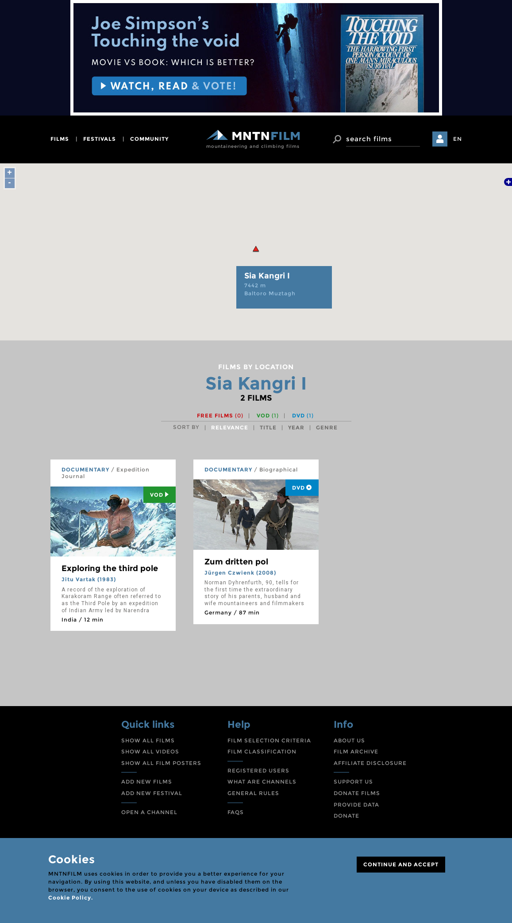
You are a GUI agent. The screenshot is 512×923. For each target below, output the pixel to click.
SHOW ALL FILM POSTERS (161, 763)
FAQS (235, 812)
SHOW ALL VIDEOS (150, 751)
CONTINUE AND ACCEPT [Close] (401, 864)
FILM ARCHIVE (356, 751)
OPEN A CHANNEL (149, 812)
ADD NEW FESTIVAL (151, 793)
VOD (268, 415)
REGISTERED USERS (258, 770)
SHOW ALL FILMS (148, 740)
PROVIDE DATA (356, 804)
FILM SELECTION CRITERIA (269, 740)
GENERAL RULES (253, 793)
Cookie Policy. (70, 897)
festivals (99, 138)
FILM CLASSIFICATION (261, 751)
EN (457, 138)
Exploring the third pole (110, 568)
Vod (159, 494)
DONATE (346, 815)
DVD (303, 415)
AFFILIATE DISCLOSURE (370, 763)
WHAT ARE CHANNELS (261, 781)
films (59, 138)
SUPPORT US (353, 781)
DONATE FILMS (357, 793)
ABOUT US (349, 740)
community (149, 138)
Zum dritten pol (236, 562)
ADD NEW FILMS (146, 781)
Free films (220, 415)
